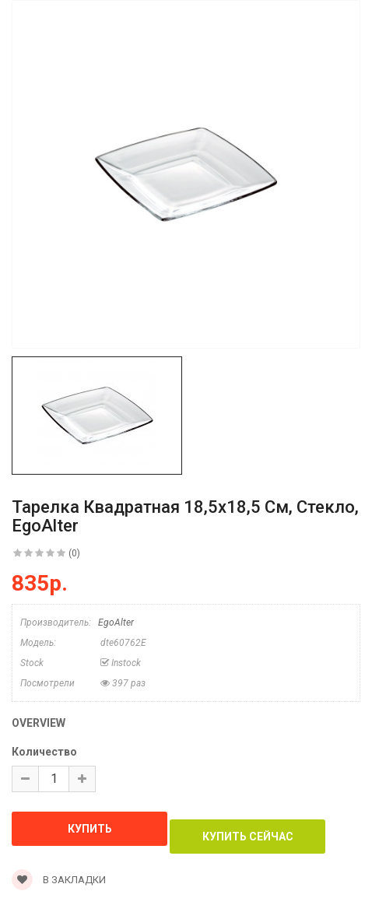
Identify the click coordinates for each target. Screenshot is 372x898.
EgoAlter (116, 622)
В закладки (59, 880)
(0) (74, 553)
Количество (44, 751)
